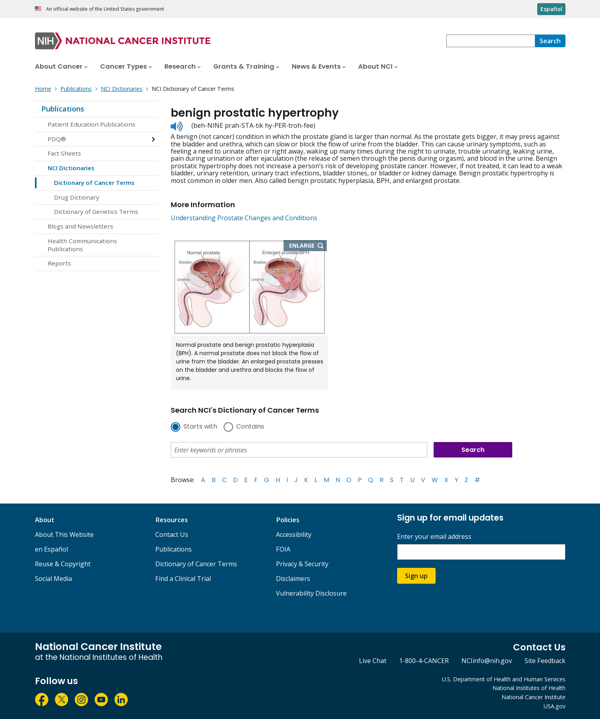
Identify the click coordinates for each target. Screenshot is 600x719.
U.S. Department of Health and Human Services (503, 679)
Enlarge (308, 246)
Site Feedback (545, 660)
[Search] (550, 41)
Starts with (200, 427)
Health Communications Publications (82, 245)
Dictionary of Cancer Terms (94, 182)
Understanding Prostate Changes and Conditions (244, 217)
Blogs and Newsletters (80, 226)
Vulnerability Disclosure (311, 593)
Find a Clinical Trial (183, 578)
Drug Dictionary (76, 197)
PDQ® (57, 139)
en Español (51, 549)
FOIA (283, 549)
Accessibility (293, 534)
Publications (62, 108)
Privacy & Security (302, 563)
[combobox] (490, 41)
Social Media (53, 578)
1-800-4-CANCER (424, 660)
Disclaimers (293, 578)
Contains (250, 427)
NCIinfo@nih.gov (486, 660)
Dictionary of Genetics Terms (96, 211)
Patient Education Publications (91, 124)
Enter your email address (434, 537)
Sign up (416, 575)
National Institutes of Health (528, 688)
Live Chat (372, 660)
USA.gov (554, 706)
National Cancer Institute (533, 697)
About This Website (64, 534)
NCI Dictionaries (71, 168)
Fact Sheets (64, 153)
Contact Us (171, 534)
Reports (59, 263)
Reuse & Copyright (63, 563)
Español (551, 9)
